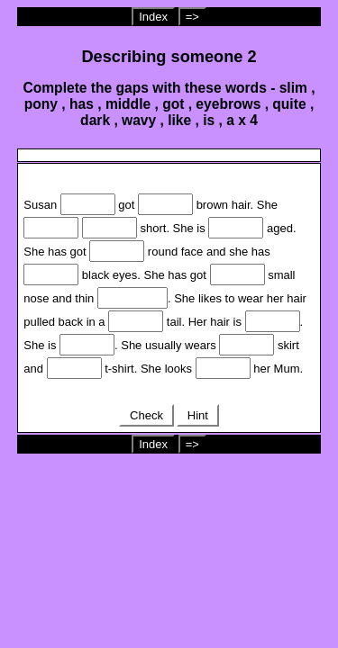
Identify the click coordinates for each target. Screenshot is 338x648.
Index (153, 16)
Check (146, 415)
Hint (197, 415)
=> (192, 16)
